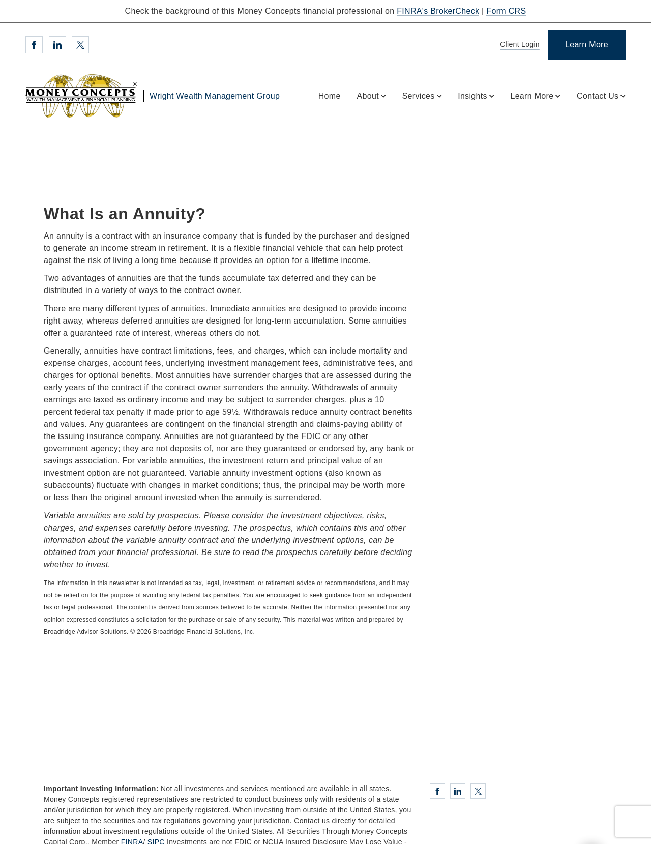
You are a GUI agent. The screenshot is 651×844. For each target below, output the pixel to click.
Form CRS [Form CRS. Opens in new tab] (506, 11)
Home (329, 96)
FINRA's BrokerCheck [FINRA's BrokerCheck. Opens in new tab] (438, 11)
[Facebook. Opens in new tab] (34, 44)
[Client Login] (518, 45)
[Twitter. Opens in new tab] (80, 44)
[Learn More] (587, 45)
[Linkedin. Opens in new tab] (57, 44)
